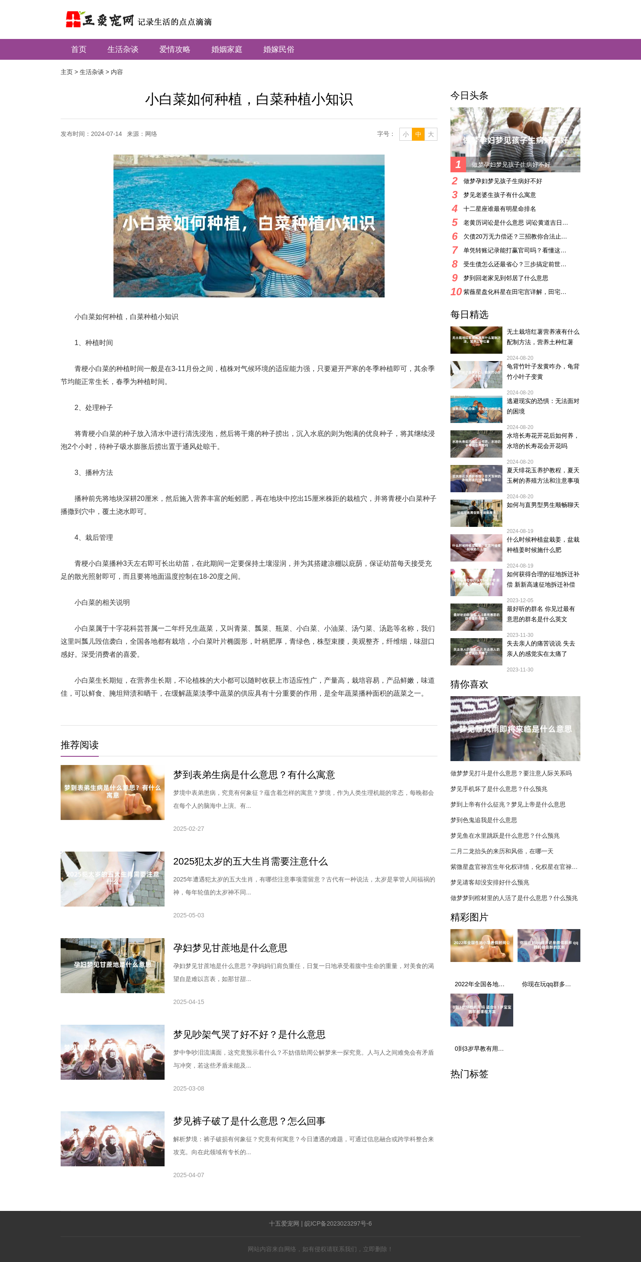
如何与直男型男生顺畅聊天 (543, 504)
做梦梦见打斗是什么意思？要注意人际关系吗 (511, 773)
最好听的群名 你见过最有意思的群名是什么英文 (541, 614)
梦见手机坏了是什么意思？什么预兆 (498, 788)
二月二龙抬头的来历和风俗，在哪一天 (502, 851)
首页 (79, 49)
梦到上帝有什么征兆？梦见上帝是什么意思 (508, 804)
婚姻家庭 (227, 49)
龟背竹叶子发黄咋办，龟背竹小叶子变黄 (543, 371)
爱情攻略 (175, 49)
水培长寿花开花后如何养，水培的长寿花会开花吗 (543, 440)
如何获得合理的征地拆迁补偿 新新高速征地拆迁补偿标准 (543, 580)
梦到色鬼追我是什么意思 (483, 820)
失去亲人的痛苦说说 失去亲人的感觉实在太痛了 (541, 648)
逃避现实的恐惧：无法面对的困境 (543, 406)
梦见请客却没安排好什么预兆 (489, 882)
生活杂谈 (123, 49)
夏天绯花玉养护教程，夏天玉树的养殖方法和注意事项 (543, 475)
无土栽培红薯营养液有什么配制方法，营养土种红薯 (543, 336)
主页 (67, 71)
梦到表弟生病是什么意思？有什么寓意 (254, 774)
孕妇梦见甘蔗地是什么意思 (230, 947)
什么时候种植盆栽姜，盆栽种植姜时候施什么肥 (543, 544)
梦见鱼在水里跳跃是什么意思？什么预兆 (505, 835)
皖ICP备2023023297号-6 (338, 1223)
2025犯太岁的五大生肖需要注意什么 (250, 861)
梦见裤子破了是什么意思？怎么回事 (249, 1121)
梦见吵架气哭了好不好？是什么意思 (249, 1034)
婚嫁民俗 (279, 49)
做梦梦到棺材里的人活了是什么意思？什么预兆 (514, 897)
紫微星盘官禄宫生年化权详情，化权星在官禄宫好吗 (515, 866)
